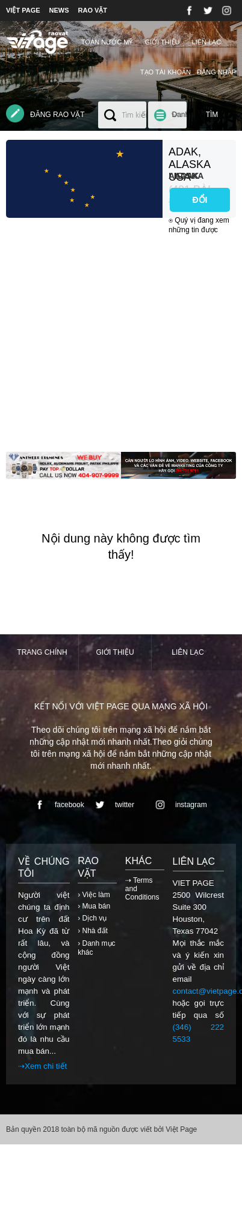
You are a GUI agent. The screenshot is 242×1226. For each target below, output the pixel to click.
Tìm (212, 114)
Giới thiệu (161, 42)
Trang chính (42, 652)
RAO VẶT (93, 10)
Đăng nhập (216, 72)
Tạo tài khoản (165, 72)
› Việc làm (94, 895)
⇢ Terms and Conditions (142, 888)
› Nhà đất (93, 931)
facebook (57, 805)
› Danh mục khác (96, 948)
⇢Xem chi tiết (42, 1066)
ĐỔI (200, 200)
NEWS (59, 10)
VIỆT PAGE (23, 10)
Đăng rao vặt (45, 113)
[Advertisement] (113, 339)
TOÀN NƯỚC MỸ (107, 42)
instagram (179, 805)
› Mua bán (94, 906)
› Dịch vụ (92, 918)
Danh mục (180, 119)
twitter (112, 805)
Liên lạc (207, 42)
